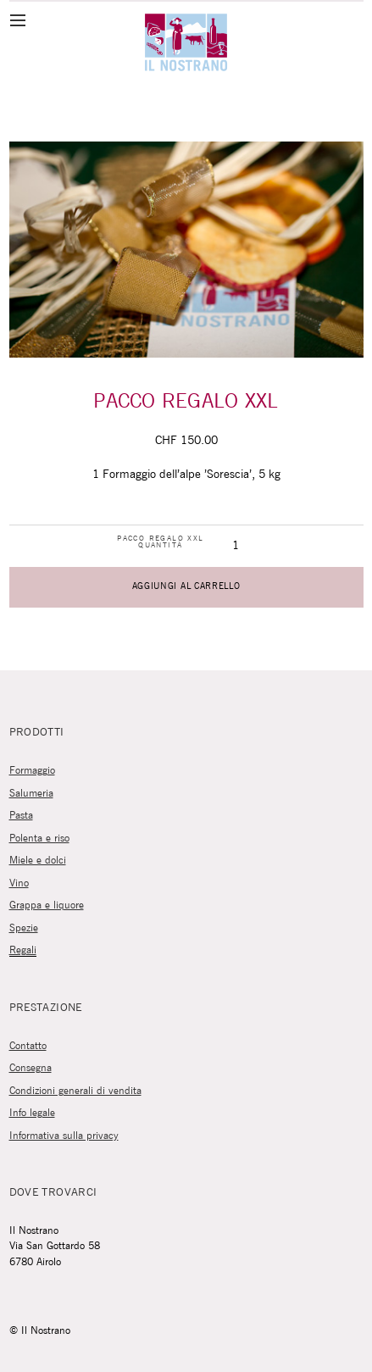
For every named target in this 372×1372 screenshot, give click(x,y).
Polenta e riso (39, 838)
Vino (19, 883)
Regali (22, 950)
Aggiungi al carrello (186, 586)
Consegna (30, 1068)
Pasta (21, 815)
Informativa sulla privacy (64, 1135)
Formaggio (32, 770)
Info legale (32, 1113)
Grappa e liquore (46, 905)
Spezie (23, 928)
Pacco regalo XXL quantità (160, 543)
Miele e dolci (37, 860)
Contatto (28, 1046)
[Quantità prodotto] (235, 546)
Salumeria (31, 793)
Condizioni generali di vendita (75, 1091)
